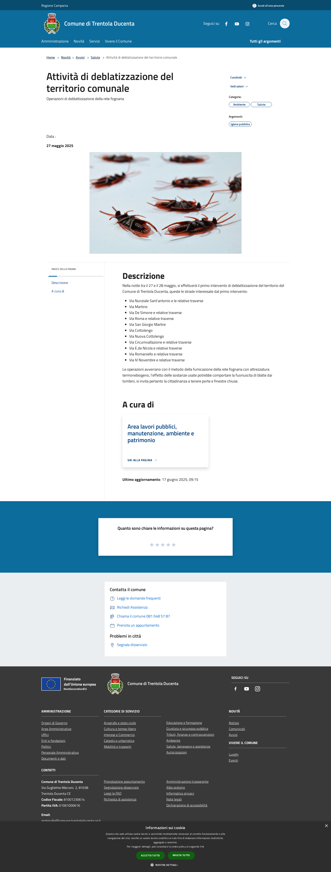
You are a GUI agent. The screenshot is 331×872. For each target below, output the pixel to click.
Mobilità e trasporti (117, 746)
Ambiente (173, 740)
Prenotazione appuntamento (124, 781)
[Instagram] (245, 23)
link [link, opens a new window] (202, 846)
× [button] (326, 826)
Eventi (233, 760)
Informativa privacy (180, 793)
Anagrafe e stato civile (120, 722)
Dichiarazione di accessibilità (186, 805)
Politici (46, 746)
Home (50, 57)
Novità (66, 57)
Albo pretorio (175, 787)
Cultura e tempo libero (120, 728)
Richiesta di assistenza (120, 799)
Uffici (45, 734)
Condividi (239, 77)
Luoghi (234, 754)
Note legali (174, 799)
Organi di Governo (54, 722)
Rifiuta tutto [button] (181, 855)
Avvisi (80, 57)
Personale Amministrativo (60, 752)
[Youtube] (234, 23)
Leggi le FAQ (113, 793)
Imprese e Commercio (119, 734)
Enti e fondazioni (53, 740)
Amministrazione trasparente (187, 781)
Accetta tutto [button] (150, 855)
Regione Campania (54, 5)
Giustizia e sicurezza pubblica (187, 728)
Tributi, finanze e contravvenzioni (190, 734)
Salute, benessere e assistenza (188, 746)
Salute (95, 57)
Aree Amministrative (56, 728)
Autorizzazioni (176, 752)
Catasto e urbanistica (119, 740)
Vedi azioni (239, 86)
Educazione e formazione (184, 722)
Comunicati (237, 728)
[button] (165, 865)
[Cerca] (284, 23)
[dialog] (165, 846)
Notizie (234, 722)
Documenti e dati (53, 758)
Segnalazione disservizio (121, 787)
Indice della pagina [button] (64, 269)
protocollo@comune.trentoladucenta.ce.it (71, 820)
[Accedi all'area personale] (268, 6)
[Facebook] (224, 23)
